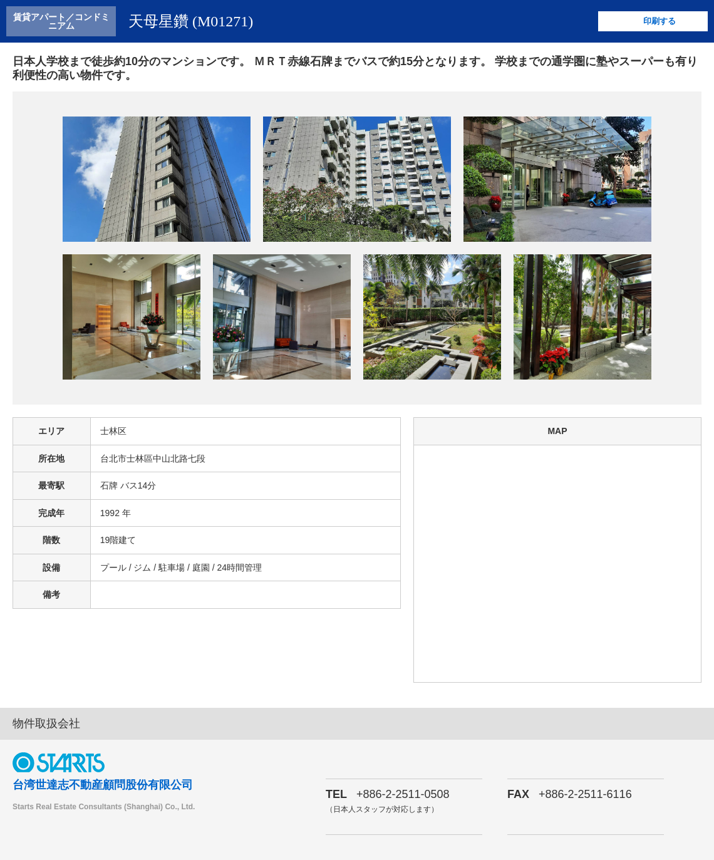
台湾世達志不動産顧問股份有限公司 (103, 785)
